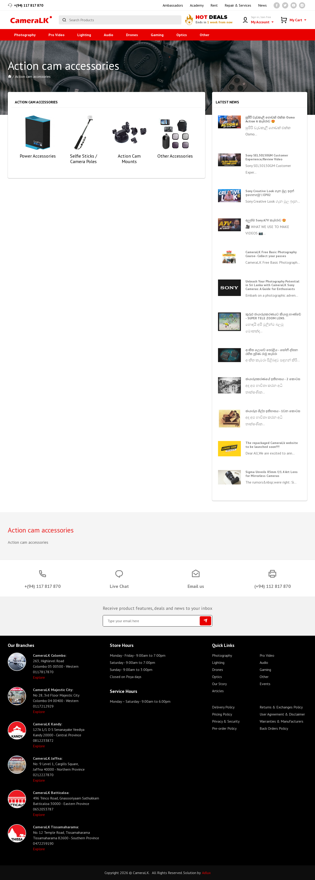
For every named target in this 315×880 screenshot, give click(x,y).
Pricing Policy (222, 714)
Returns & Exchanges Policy (281, 707)
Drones (132, 34)
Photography (25, 34)
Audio (108, 34)
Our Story (219, 683)
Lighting (84, 34)
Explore (39, 677)
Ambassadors (173, 5)
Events (265, 683)
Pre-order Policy (224, 728)
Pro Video (56, 34)
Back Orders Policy (274, 728)
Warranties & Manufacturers (281, 721)
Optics (181, 34)
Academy (197, 5)
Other (204, 34)
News (262, 5)
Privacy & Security (226, 721)
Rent (214, 5)
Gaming (157, 34)
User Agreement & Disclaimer (282, 714)
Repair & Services (238, 5)
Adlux (206, 872)
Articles (218, 691)
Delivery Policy (223, 707)
